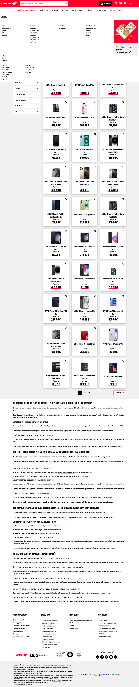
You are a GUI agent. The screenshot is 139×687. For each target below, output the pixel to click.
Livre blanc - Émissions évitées (21, 626)
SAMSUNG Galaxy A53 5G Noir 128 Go (113, 247)
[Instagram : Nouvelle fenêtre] (102, 657)
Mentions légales (102, 620)
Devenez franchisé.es (19, 628)
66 (89, 392)
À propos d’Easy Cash (20, 615)
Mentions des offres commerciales (107, 623)
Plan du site (101, 634)
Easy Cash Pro (45, 648)
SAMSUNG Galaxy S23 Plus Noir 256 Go (56, 247)
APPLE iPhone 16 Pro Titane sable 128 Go (84, 183)
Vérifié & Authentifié (47, 628)
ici (48, 682)
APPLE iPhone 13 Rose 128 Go (84, 117)
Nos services (45, 615)
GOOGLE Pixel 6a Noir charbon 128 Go (84, 377)
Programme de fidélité (47, 640)
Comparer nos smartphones (49, 645)
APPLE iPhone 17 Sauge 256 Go (84, 214)
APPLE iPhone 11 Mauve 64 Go (113, 343)
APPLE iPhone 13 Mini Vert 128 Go (113, 280)
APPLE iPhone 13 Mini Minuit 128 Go (56, 312)
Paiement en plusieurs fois (48, 631)
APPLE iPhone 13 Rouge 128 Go (84, 343)
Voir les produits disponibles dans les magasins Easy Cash (71, 63)
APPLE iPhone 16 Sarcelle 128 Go (84, 150)
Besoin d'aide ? (74, 615)
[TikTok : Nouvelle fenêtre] (97, 657)
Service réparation (46, 637)
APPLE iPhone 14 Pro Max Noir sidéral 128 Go (113, 150)
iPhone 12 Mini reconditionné (48, 548)
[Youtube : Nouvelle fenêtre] (111, 657)
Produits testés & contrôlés (48, 626)
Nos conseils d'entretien (47, 634)
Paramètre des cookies (104, 637)
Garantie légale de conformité (49, 620)
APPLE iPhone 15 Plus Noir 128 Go (84, 312)
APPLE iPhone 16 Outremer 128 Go (113, 312)
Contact (72, 626)
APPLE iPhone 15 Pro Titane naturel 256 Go (56, 344)
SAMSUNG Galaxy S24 (64, 476)
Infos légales (102, 615)
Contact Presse (74, 628)
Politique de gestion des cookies (106, 628)
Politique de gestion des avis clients (107, 631)
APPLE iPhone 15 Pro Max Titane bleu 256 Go (113, 118)
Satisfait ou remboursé (47, 623)
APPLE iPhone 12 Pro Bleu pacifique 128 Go (55, 215)
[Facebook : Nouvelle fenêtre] (106, 657)
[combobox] (44, 3)
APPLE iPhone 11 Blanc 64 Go (84, 84)
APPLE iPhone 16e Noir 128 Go (56, 117)
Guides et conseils (74, 623)
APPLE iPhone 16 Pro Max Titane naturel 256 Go (113, 183)
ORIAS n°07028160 (56, 681)
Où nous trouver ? (18, 631)
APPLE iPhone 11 (74, 457)
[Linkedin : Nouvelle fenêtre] (115, 657)
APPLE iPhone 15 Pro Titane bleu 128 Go (113, 86)
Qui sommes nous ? (18, 620)
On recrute (16, 634)
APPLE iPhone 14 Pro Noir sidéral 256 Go (55, 280)
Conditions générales (103, 626)
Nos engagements (18, 623)
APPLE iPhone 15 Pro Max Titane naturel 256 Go (56, 183)
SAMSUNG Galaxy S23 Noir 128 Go (84, 247)
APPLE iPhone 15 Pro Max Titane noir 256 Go (113, 215)
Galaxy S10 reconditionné (66, 472)
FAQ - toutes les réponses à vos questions (81, 620)
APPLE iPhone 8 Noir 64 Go (113, 375)
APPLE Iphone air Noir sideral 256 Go (56, 150)
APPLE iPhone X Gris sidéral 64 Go (84, 280)
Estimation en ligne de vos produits (50, 642)
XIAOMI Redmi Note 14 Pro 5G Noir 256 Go (56, 377)
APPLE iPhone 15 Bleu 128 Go (56, 84)
